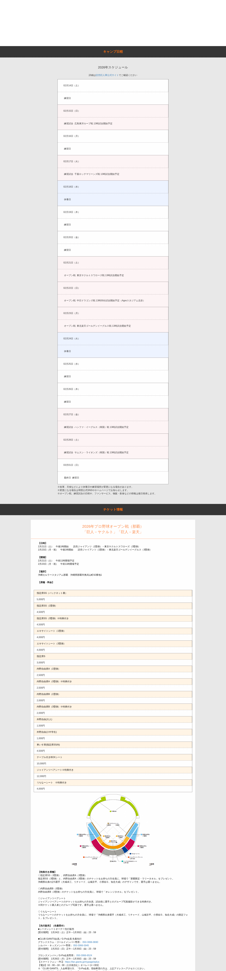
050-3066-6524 (84, 955)
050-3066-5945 (81, 945)
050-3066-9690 (90, 942)
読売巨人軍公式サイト (107, 75)
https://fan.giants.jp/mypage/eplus (82, 962)
